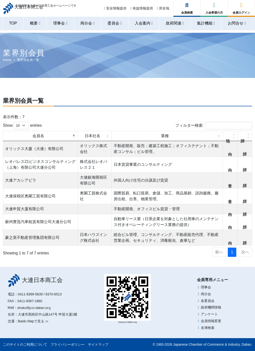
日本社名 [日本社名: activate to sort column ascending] (92, 136)
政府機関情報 (211, 307)
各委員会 (207, 301)
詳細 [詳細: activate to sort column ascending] (245, 136)
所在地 (163, 10)
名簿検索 (207, 328)
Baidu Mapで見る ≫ (33, 321)
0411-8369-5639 (30, 294)
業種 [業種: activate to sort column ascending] (165, 136)
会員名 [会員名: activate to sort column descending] (38, 136)
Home (7, 60)
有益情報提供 (141, 10)
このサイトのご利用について (25, 344)
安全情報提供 (115, 10)
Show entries (22, 125)
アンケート (209, 314)
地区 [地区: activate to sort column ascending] (230, 136)
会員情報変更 (211, 321)
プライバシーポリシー (68, 344)
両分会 (206, 294)
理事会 (206, 287)
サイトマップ (98, 344)
